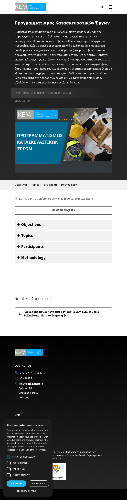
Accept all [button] (17, 483)
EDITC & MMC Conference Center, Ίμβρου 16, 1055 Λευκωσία (56, 199)
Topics (35, 185)
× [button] (49, 422)
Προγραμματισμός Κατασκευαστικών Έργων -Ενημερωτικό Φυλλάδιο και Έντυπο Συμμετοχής (59, 314)
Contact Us (21, 427)
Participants (50, 185)
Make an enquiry (63, 210)
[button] (28, 491)
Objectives (21, 185)
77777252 (26, 373)
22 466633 (40, 373)
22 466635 (25, 378)
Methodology (69, 185)
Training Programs (26, 422)
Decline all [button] (38, 483)
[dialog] (28, 458)
